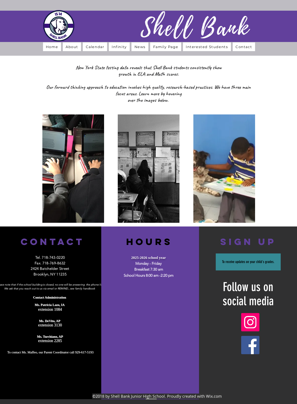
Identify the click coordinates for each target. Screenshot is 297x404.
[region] (73, 170)
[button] (72, 46)
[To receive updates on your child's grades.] (248, 261)
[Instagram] (250, 322)
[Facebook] (250, 345)
